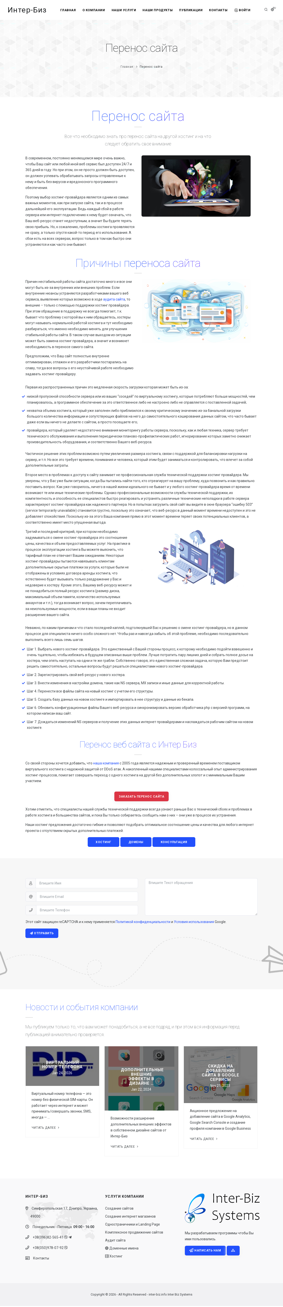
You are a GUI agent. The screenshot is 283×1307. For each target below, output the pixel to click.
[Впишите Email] (87, 897)
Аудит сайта (115, 1241)
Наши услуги (123, 10)
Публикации (191, 10)
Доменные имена (122, 1249)
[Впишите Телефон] (87, 911)
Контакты (220, 10)
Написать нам (205, 1251)
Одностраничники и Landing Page (132, 1225)
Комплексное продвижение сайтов (134, 1233)
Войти (245, 10)
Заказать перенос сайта (141, 796)
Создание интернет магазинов (130, 1217)
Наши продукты (157, 10)
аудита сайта (114, 299)
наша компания (106, 763)
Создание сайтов (119, 1209)
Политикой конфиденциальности (143, 922)
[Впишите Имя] (87, 884)
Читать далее (46, 1128)
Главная (65, 10)
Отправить (42, 934)
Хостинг (114, 1257)
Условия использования (194, 922)
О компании (92, 10)
